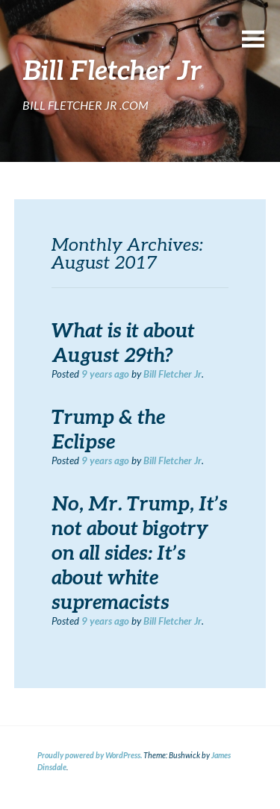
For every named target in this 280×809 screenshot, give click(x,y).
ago (105, 374)
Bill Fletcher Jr (172, 374)
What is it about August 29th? (123, 342)
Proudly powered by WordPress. (89, 755)
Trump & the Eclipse (108, 428)
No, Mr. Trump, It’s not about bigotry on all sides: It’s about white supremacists (140, 552)
